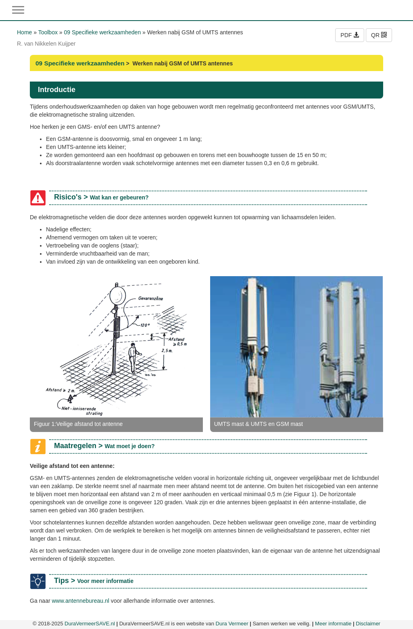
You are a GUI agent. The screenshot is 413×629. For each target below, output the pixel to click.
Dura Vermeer (232, 624)
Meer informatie (333, 624)
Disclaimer (368, 624)
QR (379, 35)
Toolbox (48, 32)
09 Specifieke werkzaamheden (102, 32)
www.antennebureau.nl (80, 601)
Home (24, 32)
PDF (349, 35)
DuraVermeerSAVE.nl (90, 624)
